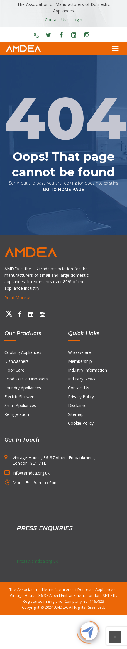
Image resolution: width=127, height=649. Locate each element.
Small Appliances (20, 405)
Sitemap (76, 414)
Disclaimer (78, 405)
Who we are (79, 352)
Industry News (81, 379)
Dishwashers (16, 361)
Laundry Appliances (22, 388)
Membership (80, 361)
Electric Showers (19, 396)
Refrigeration (16, 414)
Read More (17, 297)
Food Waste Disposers (26, 379)
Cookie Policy (81, 423)
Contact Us (56, 19)
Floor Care (14, 370)
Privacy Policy (81, 396)
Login (76, 19)
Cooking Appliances (22, 352)
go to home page (63, 189)
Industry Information (87, 370)
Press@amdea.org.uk (37, 561)
